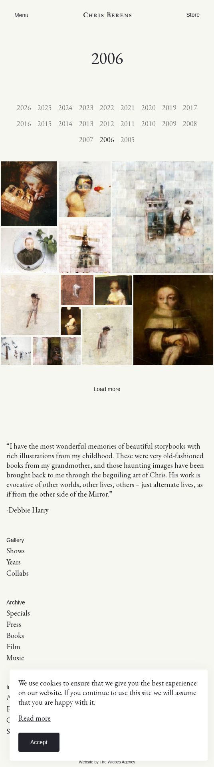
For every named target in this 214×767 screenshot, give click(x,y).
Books (15, 635)
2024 (65, 107)
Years (13, 561)
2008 (190, 123)
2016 (24, 123)
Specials (18, 613)
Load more (107, 389)
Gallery (15, 540)
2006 (107, 139)
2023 (86, 107)
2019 (169, 107)
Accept (39, 742)
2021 (128, 107)
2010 (148, 123)
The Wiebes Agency (117, 762)
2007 (86, 139)
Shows (15, 550)
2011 (128, 123)
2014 (65, 123)
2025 (45, 107)
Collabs (17, 573)
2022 (107, 107)
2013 (86, 123)
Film (13, 646)
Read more (34, 718)
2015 (45, 123)
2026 (24, 107)
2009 (169, 123)
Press (13, 624)
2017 (190, 107)
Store (193, 15)
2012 (107, 123)
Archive (15, 602)
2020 (148, 107)
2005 (128, 139)
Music (15, 657)
